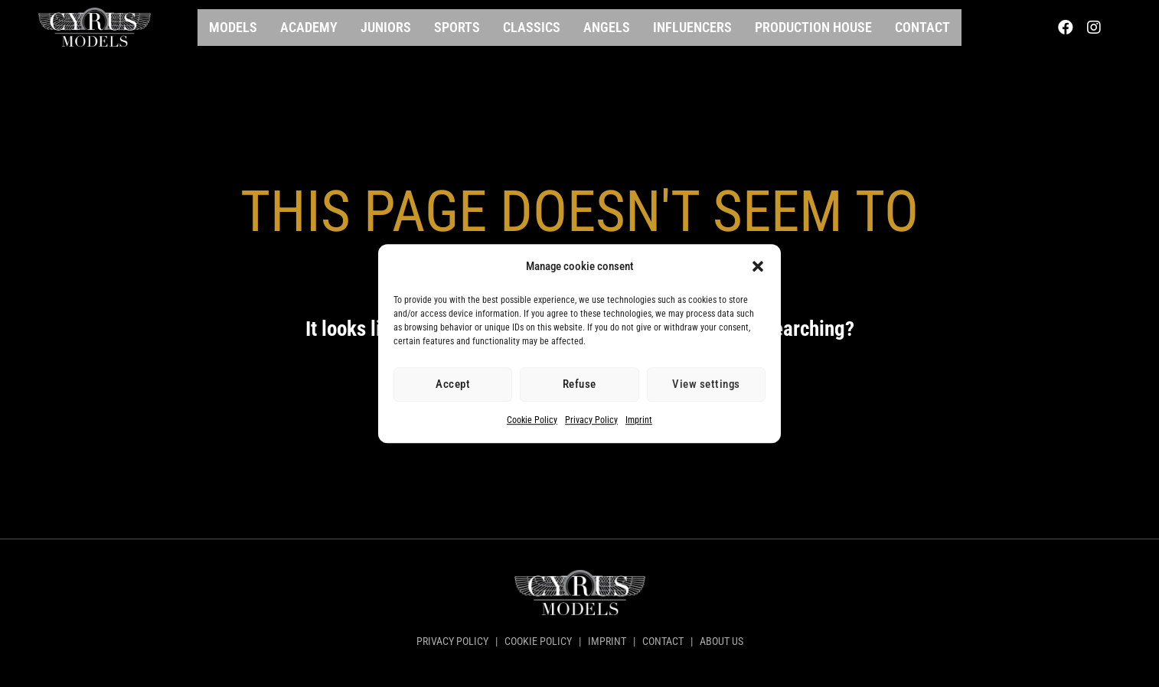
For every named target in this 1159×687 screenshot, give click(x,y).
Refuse (579, 385)
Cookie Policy (532, 420)
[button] (758, 267)
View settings (706, 385)
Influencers (692, 27)
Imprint (638, 420)
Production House (813, 27)
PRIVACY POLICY (453, 641)
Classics (531, 27)
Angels (606, 27)
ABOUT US (720, 641)
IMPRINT (607, 641)
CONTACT (663, 641)
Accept (453, 385)
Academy (309, 27)
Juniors (386, 27)
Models (233, 27)
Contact (922, 27)
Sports (457, 27)
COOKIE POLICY (538, 641)
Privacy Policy (591, 420)
